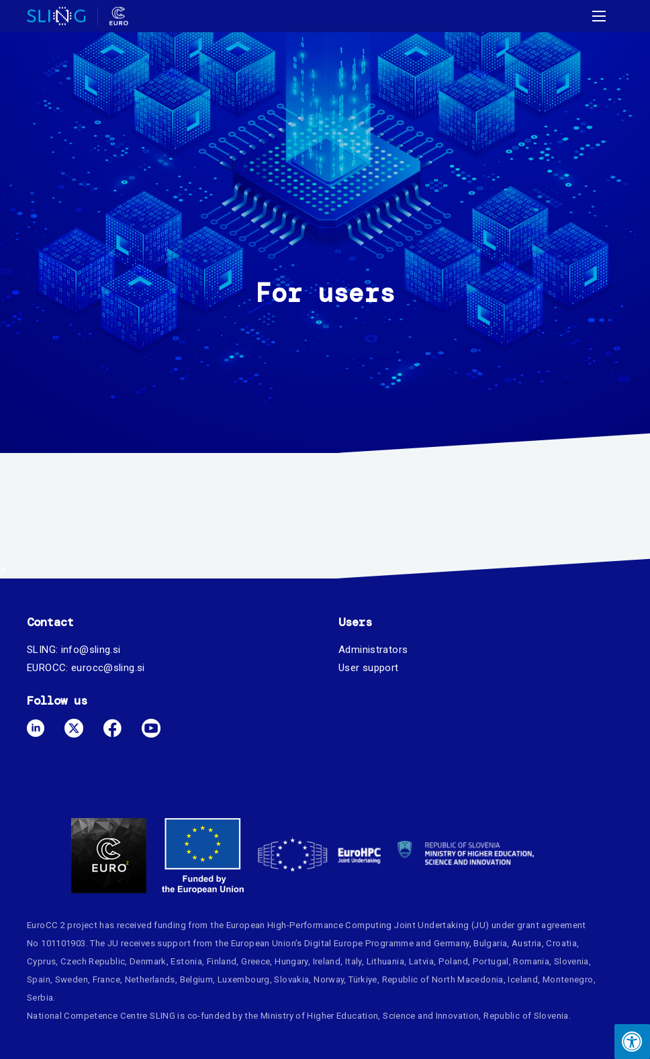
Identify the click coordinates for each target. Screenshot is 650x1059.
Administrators (373, 650)
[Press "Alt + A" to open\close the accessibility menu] (632, 1041)
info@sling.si (91, 650)
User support (368, 668)
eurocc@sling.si (108, 668)
